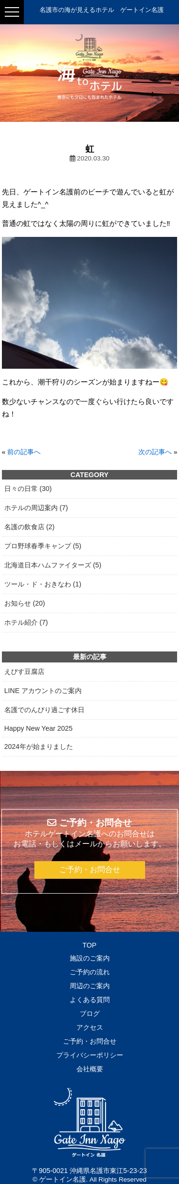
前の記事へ (24, 452)
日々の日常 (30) (28, 488)
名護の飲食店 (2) (29, 527)
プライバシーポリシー (89, 1055)
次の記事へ (155, 452)
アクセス (89, 1027)
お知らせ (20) (24, 603)
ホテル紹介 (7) (26, 622)
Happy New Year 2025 (38, 728)
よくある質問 (90, 999)
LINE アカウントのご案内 (43, 690)
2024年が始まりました (38, 746)
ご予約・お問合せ (89, 869)
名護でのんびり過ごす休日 (44, 710)
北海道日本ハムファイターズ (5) (53, 565)
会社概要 (89, 1069)
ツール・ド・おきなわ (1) (43, 584)
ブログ (90, 1013)
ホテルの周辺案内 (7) (36, 508)
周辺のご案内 (90, 986)
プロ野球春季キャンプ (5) (43, 546)
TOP (89, 945)
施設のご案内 (90, 958)
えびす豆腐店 (24, 671)
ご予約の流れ (90, 972)
